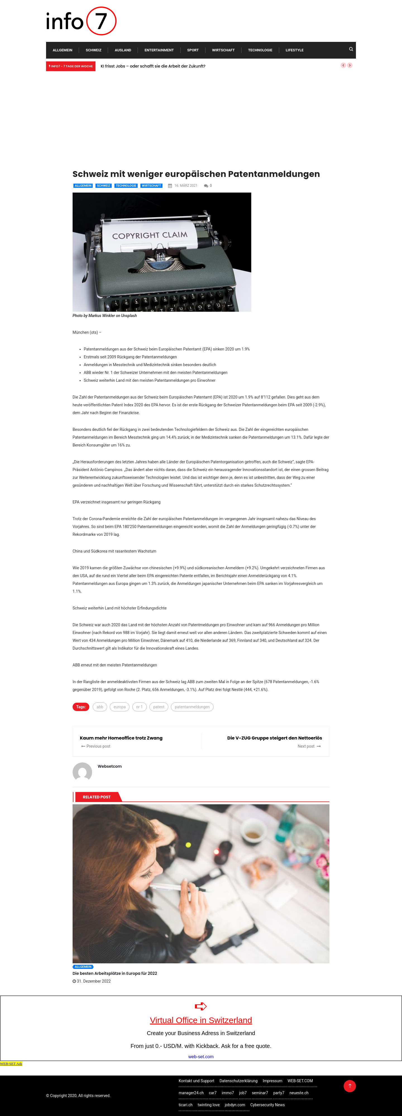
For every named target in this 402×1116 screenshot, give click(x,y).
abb (100, 707)
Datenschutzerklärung (238, 1081)
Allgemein (62, 50)
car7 (213, 1093)
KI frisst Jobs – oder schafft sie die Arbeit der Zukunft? (153, 66)
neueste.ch (298, 1093)
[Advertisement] (201, 116)
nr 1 (139, 707)
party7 (278, 1093)
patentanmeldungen (192, 707)
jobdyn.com (235, 1105)
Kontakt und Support (196, 1081)
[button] (343, 65)
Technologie (260, 50)
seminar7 (260, 1093)
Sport (193, 50)
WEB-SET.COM (300, 1081)
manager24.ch (191, 1093)
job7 (243, 1093)
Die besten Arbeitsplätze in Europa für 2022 (115, 973)
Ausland (123, 50)
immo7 (228, 1093)
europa (120, 707)
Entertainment (159, 50)
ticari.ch (186, 1105)
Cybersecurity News (267, 1105)
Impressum (272, 1081)
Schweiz (93, 50)
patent (158, 707)
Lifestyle (295, 50)
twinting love (209, 1105)
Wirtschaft (223, 50)
